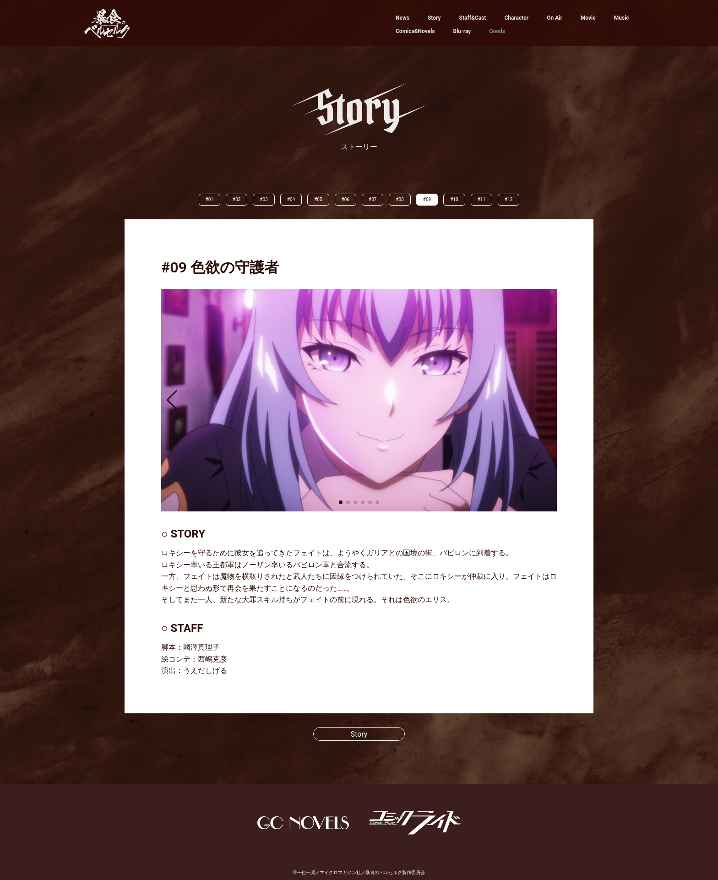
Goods (497, 31)
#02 (236, 199)
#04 (291, 199)
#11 (481, 199)
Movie (588, 18)
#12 (508, 199)
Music (621, 18)
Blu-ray (462, 31)
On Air (554, 18)
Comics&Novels (415, 31)
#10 (454, 199)
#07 (372, 199)
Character (516, 18)
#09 (427, 199)
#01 (209, 199)
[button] (172, 400)
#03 (263, 199)
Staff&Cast (472, 18)
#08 (399, 199)
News (402, 18)
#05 (318, 199)
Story (434, 18)
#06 (345, 199)
